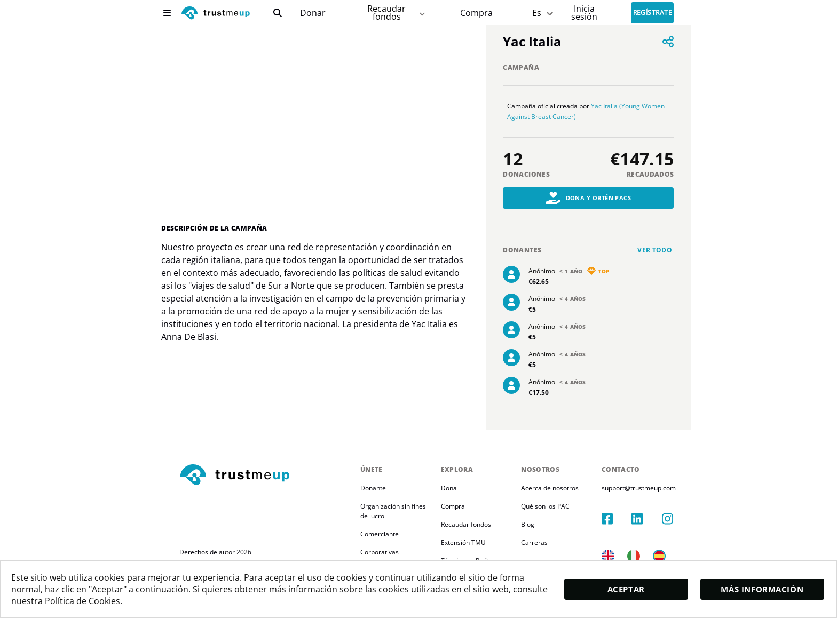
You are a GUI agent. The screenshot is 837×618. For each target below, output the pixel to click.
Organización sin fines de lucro (398, 511)
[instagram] (677, 508)
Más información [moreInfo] (762, 588)
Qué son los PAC (555, 506)
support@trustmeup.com (652, 488)
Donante (373, 488)
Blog (537, 524)
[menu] (167, 12)
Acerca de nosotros (559, 488)
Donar (313, 13)
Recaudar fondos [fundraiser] (397, 12)
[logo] (215, 14)
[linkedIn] (652, 508)
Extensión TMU (467, 542)
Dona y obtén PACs (588, 198)
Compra (476, 13)
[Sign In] (584, 12)
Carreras (544, 542)
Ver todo (654, 250)
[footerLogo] (265, 475)
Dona (453, 488)
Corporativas (379, 552)
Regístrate (653, 13)
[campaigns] (312, 13)
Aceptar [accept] (626, 588)
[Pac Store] (476, 13)
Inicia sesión (584, 12)
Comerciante (379, 533)
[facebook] (627, 508)
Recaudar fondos (470, 524)
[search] (277, 12)
